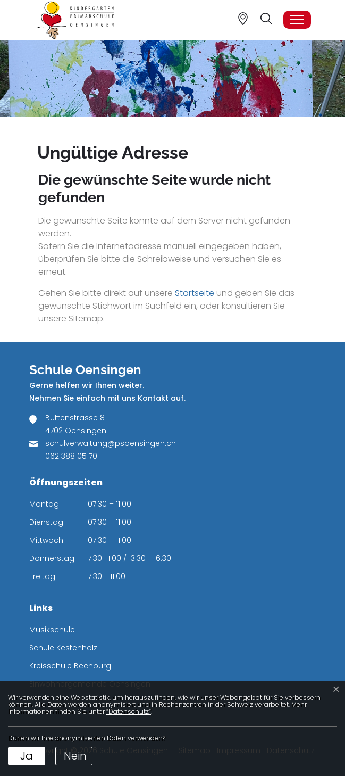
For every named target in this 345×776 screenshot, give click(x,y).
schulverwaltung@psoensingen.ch (110, 443)
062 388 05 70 (71, 456)
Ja (26, 755)
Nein (75, 755)
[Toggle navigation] (297, 19)
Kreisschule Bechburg (70, 666)
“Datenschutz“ (128, 711)
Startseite (194, 293)
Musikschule (52, 629)
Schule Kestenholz (63, 647)
